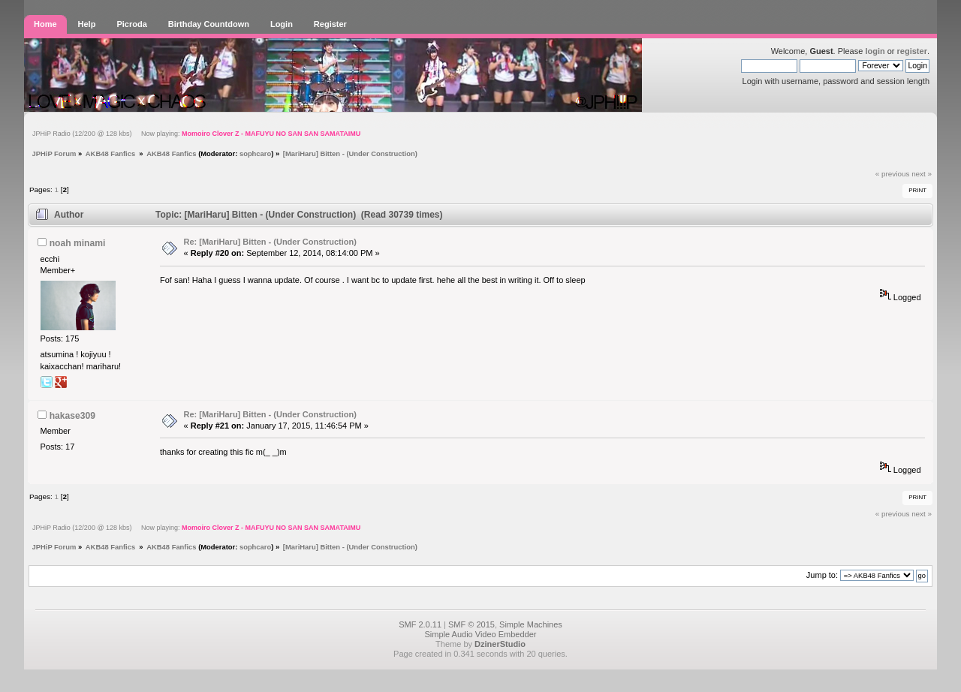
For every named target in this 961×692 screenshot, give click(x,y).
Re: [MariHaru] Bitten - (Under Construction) (270, 241)
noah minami (78, 243)
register (912, 51)
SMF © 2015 (471, 624)
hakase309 (72, 416)
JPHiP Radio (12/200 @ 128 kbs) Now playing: (196, 133)
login (874, 51)
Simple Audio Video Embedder (480, 634)
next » (921, 174)
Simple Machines (530, 624)
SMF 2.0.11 (420, 624)
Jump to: (822, 574)
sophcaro (255, 153)
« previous (892, 174)
